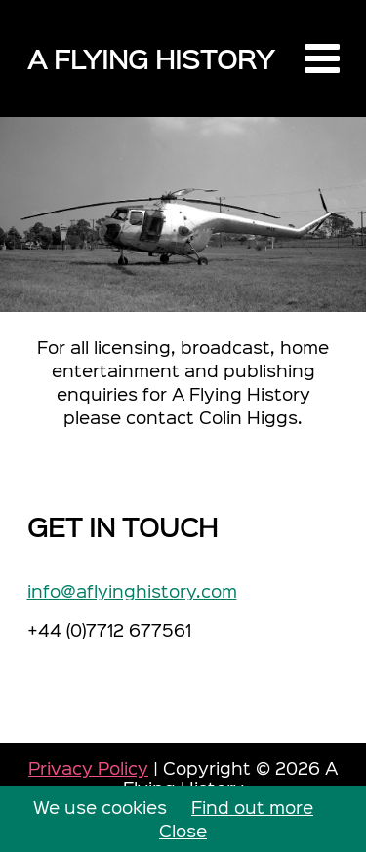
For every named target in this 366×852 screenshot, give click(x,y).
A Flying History (150, 58)
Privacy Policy (88, 767)
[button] (322, 58)
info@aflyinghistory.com (132, 590)
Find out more (252, 806)
